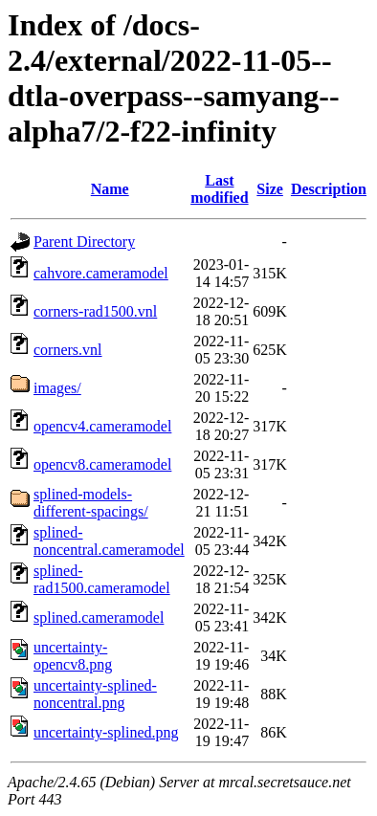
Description (328, 189)
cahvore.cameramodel (100, 273)
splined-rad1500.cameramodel (101, 579)
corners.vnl (67, 350)
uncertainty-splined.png (106, 732)
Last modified (219, 189)
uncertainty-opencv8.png (72, 656)
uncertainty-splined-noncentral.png (95, 694)
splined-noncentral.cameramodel (109, 541)
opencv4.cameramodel (102, 426)
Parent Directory (84, 241)
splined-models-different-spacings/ (90, 502)
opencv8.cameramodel (102, 464)
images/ (57, 388)
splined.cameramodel (98, 617)
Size (269, 189)
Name (110, 189)
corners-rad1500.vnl (95, 311)
